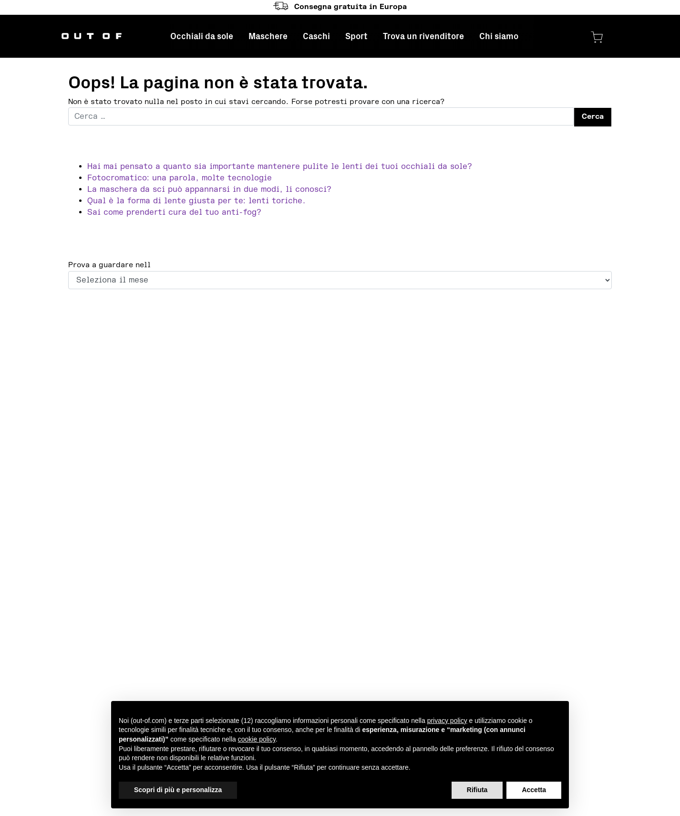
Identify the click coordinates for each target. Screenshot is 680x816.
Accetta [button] (534, 790)
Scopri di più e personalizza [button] (178, 790)
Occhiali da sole (201, 36)
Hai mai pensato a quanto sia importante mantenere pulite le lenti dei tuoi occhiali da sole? (279, 166)
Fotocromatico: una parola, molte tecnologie (179, 178)
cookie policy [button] (257, 739)
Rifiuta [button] (477, 790)
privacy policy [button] (447, 720)
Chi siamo (498, 36)
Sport (356, 36)
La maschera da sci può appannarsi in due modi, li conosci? (209, 189)
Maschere (268, 36)
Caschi (316, 36)
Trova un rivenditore (423, 36)
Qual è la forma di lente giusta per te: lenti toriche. (196, 201)
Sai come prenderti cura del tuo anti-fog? (174, 212)
